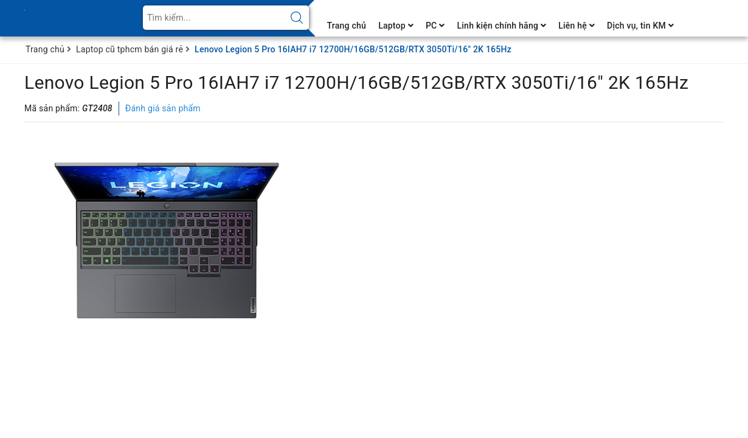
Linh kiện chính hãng (501, 25)
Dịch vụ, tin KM (640, 25)
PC (435, 25)
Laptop (396, 25)
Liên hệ (576, 25)
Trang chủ (347, 25)
